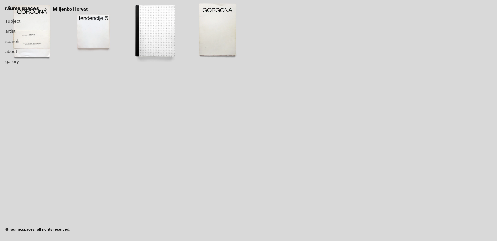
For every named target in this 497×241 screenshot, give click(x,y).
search (12, 41)
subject (12, 21)
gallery (12, 61)
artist (10, 31)
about (11, 51)
